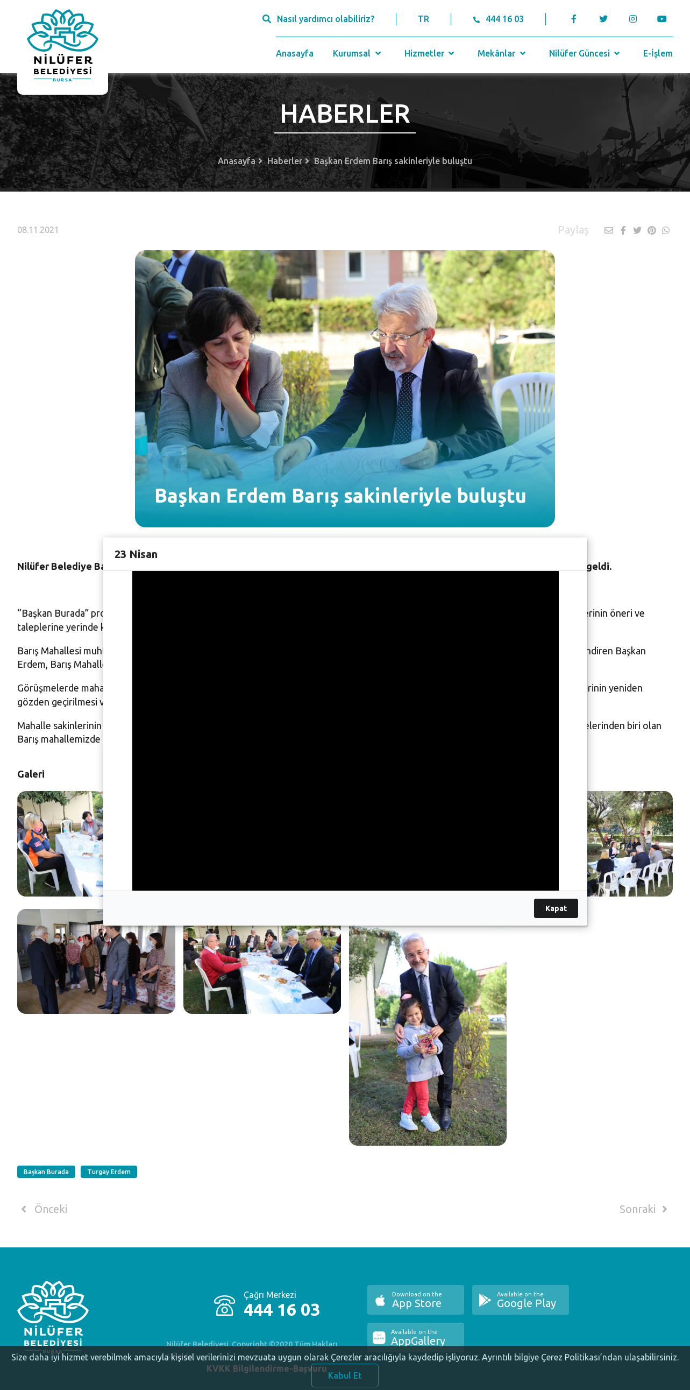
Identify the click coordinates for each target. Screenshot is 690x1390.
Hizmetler (430, 53)
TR (423, 19)
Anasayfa (295, 53)
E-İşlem (658, 53)
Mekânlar (503, 53)
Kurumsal (358, 53)
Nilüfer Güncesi (585, 53)
